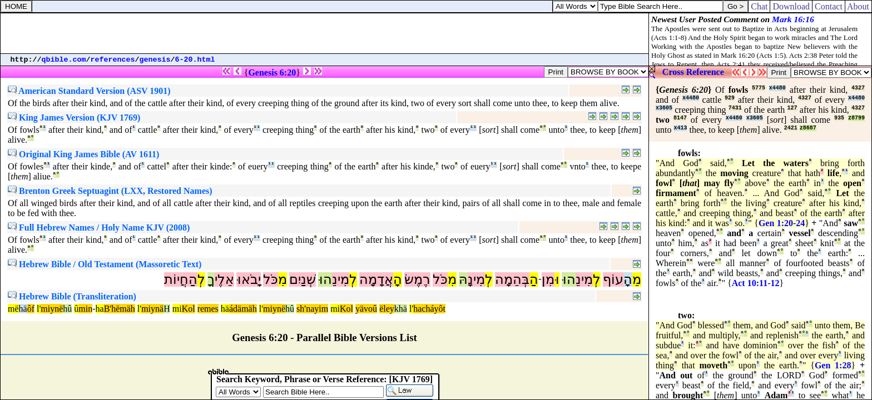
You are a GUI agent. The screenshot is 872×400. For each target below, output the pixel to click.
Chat (759, 6)
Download (791, 6)
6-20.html (195, 60)
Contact (828, 6)
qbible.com (64, 60)
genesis (155, 60)
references (113, 60)
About (858, 6)
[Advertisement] (325, 33)
